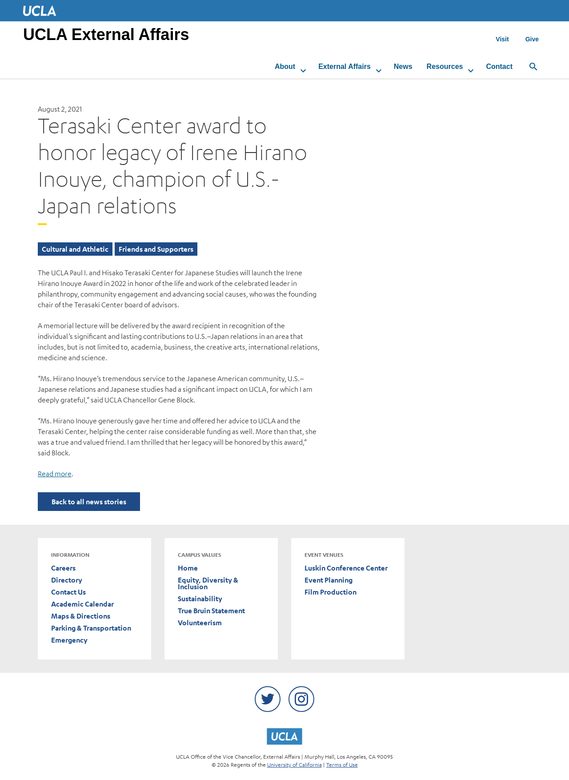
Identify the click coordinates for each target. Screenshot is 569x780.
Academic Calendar (82, 604)
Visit (502, 39)
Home (188, 568)
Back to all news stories (89, 501)
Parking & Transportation (91, 628)
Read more (55, 473)
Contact (499, 66)
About (285, 66)
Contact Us (68, 592)
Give (532, 39)
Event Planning (329, 580)
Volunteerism (200, 623)
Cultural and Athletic (75, 249)
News (403, 66)
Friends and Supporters (156, 249)
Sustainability (200, 599)
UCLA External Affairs (106, 34)
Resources (445, 66)
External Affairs (344, 66)
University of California (294, 764)
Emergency (69, 640)
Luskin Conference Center (346, 568)
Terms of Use (342, 764)
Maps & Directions (80, 616)
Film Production (331, 592)
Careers (63, 568)
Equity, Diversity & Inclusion (208, 583)
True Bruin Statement (211, 611)
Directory (66, 580)
